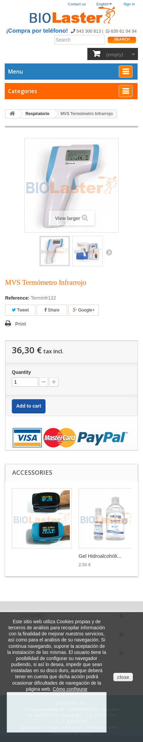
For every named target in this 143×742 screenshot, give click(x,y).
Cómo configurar (70, 689)
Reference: (17, 298)
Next (109, 252)
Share (51, 309)
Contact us (77, 4)
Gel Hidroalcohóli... (100, 556)
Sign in (129, 4)
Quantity (21, 372)
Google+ (84, 309)
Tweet (20, 309)
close (123, 677)
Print (20, 324)
